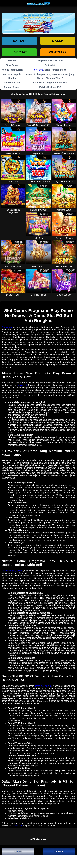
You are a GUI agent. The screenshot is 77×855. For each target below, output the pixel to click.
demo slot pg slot (43, 686)
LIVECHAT (19, 52)
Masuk (57, 41)
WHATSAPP (58, 52)
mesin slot (17, 825)
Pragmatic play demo (12, 570)
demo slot (22, 385)
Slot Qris (38, 70)
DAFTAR (58, 851)
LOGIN (18, 851)
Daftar (19, 41)
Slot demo (7, 327)
